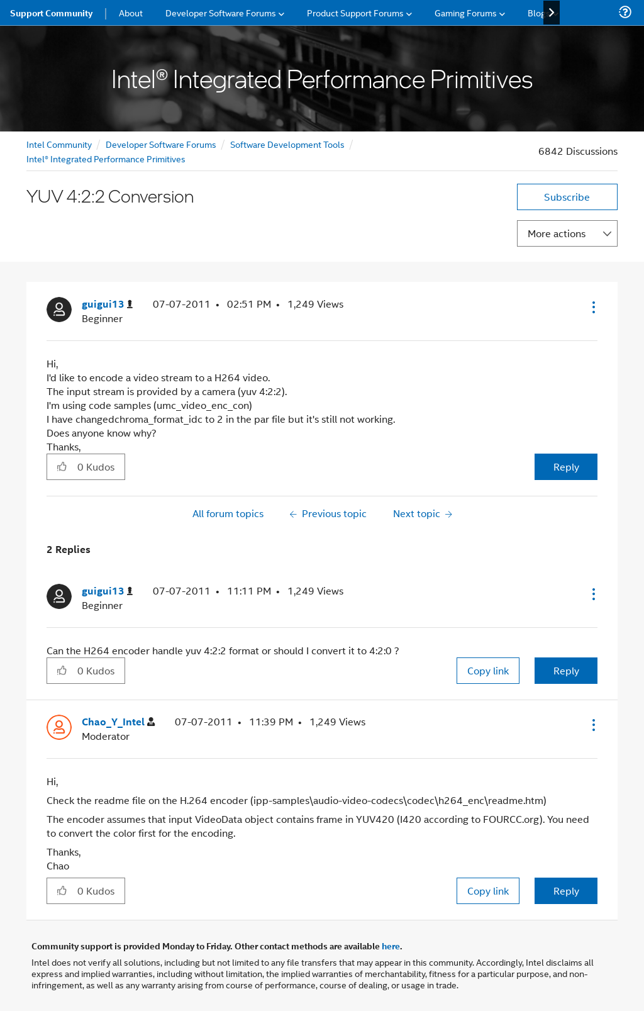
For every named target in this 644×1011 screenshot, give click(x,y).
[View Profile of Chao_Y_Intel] (118, 722)
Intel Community (59, 143)
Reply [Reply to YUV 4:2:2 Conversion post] (566, 466)
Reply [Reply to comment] (566, 670)
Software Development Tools (287, 143)
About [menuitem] (131, 12)
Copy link (488, 670)
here (391, 945)
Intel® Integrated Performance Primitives (106, 158)
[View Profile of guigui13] (107, 304)
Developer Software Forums (161, 143)
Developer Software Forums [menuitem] (220, 12)
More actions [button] (557, 233)
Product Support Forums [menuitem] (355, 12)
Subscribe (567, 196)
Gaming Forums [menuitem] (466, 12)
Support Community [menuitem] (51, 13)
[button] (592, 307)
